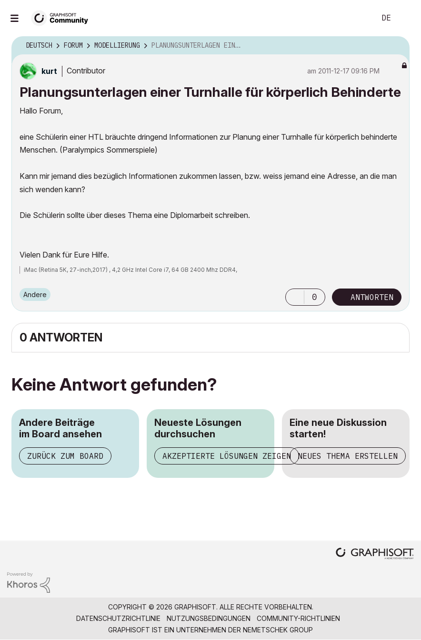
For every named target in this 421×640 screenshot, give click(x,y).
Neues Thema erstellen (348, 456)
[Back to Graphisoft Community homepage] (63, 17)
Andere (35, 294)
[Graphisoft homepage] (375, 554)
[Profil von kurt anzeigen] (49, 71)
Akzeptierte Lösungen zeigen (226, 456)
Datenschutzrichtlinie (118, 618)
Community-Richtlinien (298, 618)
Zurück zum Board (65, 456)
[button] (295, 297)
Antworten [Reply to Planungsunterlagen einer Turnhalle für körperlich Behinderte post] (372, 297)
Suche (358, 18)
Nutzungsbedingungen (209, 618)
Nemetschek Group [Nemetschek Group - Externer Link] (278, 630)
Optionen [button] (396, 45)
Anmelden (406, 18)
